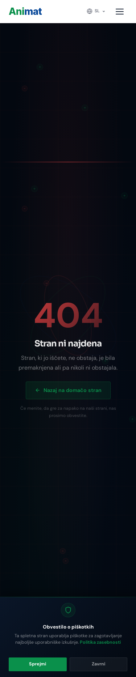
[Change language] (96, 11)
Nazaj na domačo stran (68, 390)
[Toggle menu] (120, 11)
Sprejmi (37, 664)
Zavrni (98, 664)
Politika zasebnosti (100, 642)
